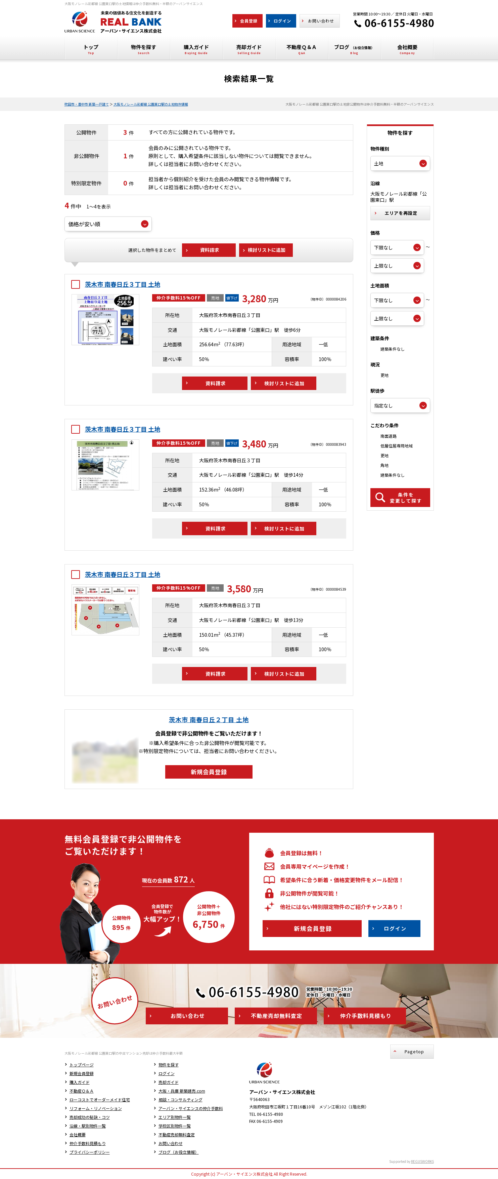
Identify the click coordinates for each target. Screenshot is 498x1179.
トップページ (82, 1064)
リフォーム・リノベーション (96, 1108)
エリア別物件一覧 (175, 1117)
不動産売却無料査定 (177, 1134)
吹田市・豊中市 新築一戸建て (86, 104)
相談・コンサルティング (180, 1099)
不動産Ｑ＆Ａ (82, 1091)
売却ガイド (169, 1082)
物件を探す (169, 1064)
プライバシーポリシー (90, 1152)
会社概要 (78, 1134)
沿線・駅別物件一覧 (88, 1126)
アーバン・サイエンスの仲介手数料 (191, 1108)
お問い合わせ (171, 1143)
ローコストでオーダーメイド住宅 (100, 1099)
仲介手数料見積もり (88, 1143)
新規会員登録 (82, 1073)
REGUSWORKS (422, 1161)
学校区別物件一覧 (175, 1126)
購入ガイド (80, 1082)
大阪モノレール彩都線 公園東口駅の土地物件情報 (151, 104)
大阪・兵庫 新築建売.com (182, 1091)
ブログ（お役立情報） (179, 1152)
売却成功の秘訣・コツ (90, 1117)
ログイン (167, 1073)
